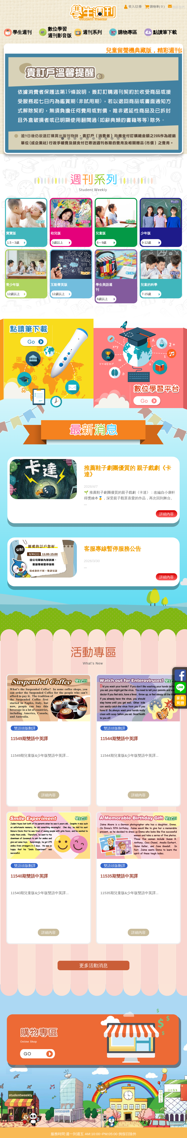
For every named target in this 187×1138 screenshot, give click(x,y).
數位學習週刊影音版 (60, 32)
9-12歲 (166, 233)
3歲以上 (77, 233)
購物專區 (127, 32)
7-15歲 (166, 278)
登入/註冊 (132, 7)
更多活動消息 (93, 951)
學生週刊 (22, 32)
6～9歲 (122, 233)
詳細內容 (166, 500)
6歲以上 (122, 283)
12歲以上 (33, 278)
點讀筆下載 (165, 32)
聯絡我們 (176, 6)
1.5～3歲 (33, 233)
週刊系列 (92, 32)
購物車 (155, 7)
